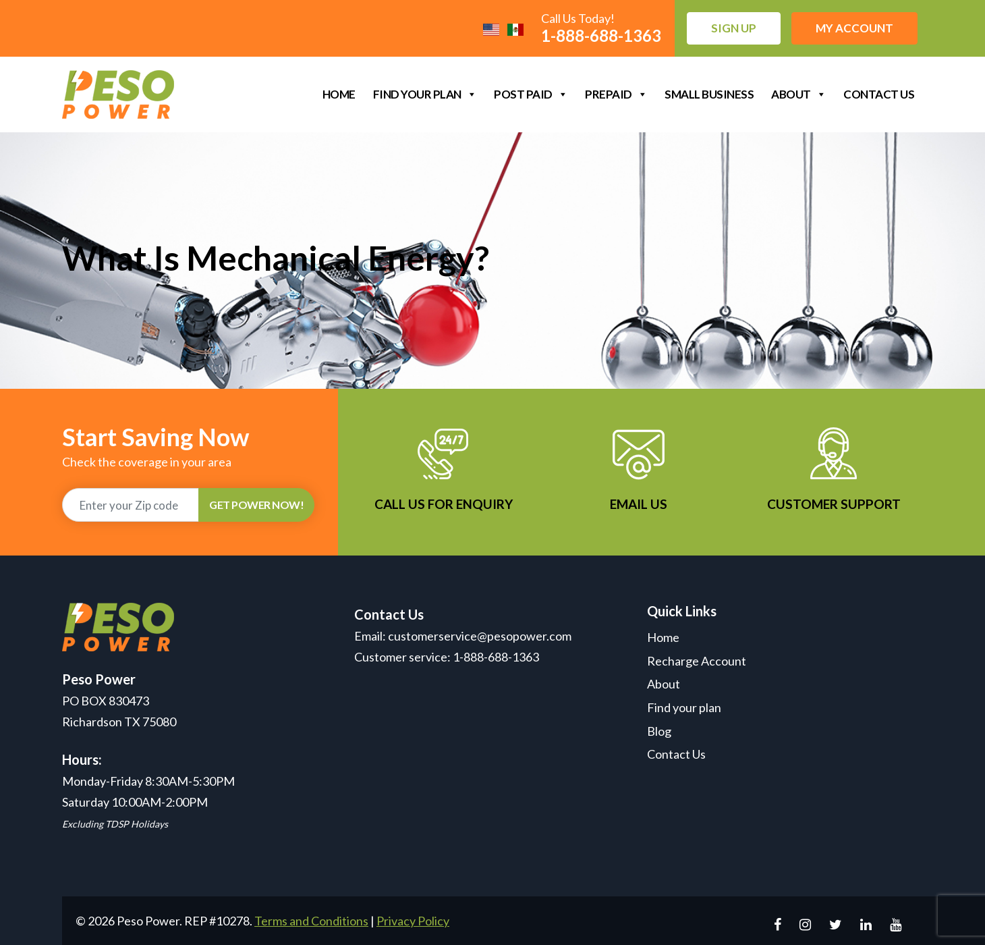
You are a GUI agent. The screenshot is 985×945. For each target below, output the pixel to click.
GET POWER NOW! (256, 504)
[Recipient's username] (130, 505)
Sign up (733, 28)
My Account (854, 28)
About (798, 94)
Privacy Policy (412, 920)
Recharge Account (696, 660)
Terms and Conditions (311, 920)
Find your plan (425, 94)
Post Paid (530, 94)
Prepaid (616, 94)
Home (339, 94)
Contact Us (878, 94)
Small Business (709, 94)
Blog (659, 731)
